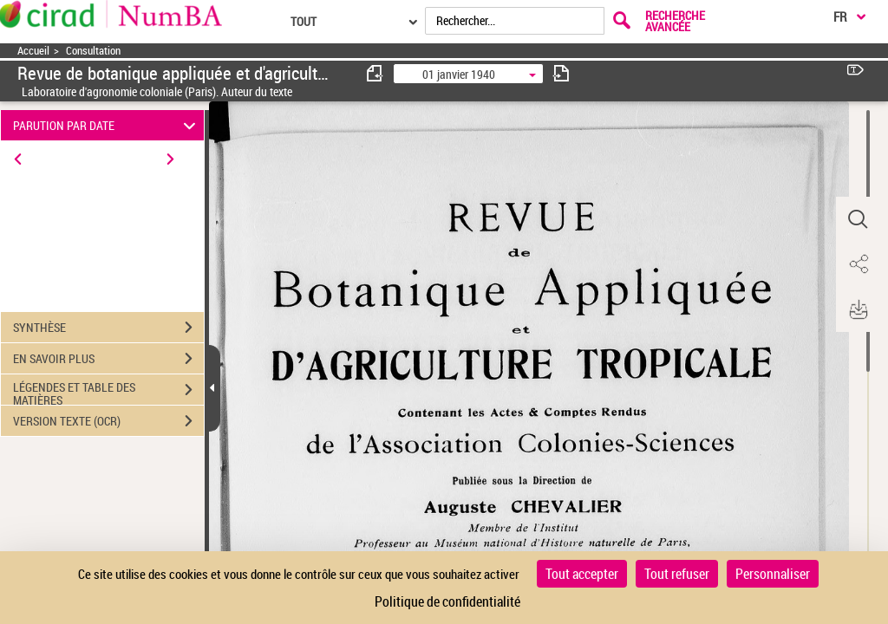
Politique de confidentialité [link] (447, 601)
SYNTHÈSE (108, 327)
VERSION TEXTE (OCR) (108, 421)
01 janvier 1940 (458, 74)
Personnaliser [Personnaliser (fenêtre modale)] (772, 573)
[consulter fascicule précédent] (375, 73)
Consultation (93, 50)
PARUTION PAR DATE (107, 125)
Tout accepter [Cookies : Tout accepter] (581, 573)
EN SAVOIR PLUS (108, 359)
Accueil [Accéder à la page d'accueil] (33, 50)
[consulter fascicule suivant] (561, 73)
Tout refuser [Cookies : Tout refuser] (676, 573)
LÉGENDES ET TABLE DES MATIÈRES (108, 392)
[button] (857, 219)
